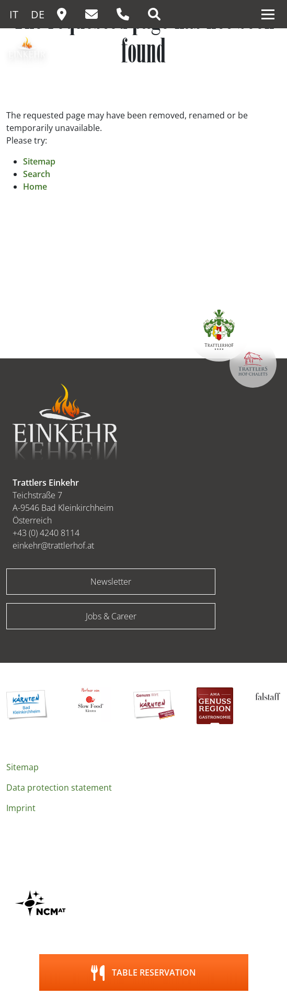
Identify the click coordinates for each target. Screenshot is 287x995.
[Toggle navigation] (268, 14)
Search (36, 174)
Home (35, 186)
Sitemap (39, 161)
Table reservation (154, 972)
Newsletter (110, 581)
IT (13, 14)
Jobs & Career (111, 616)
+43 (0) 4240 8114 (46, 533)
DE (37, 14)
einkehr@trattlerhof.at (53, 545)
